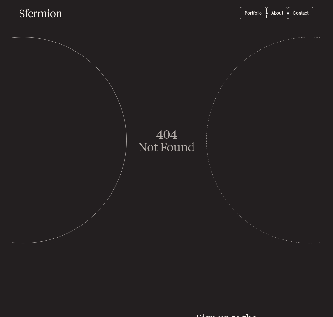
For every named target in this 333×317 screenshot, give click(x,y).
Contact (301, 13)
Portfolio (253, 13)
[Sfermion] (41, 13)
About (277, 13)
